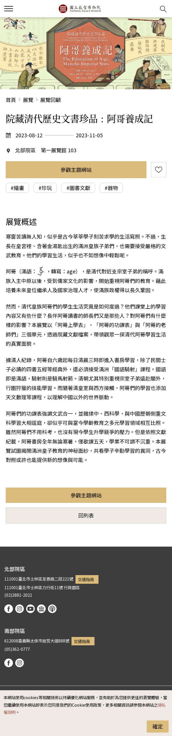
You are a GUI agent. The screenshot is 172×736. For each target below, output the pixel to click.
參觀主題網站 (76, 169)
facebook (8, 608)
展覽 (28, 99)
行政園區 (72, 587)
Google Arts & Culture (41, 608)
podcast (52, 608)
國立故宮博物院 (80, 8)
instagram (19, 608)
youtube (30, 608)
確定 (157, 726)
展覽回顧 (50, 99)
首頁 (11, 99)
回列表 (86, 515)
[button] (149, 8)
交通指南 (86, 579)
